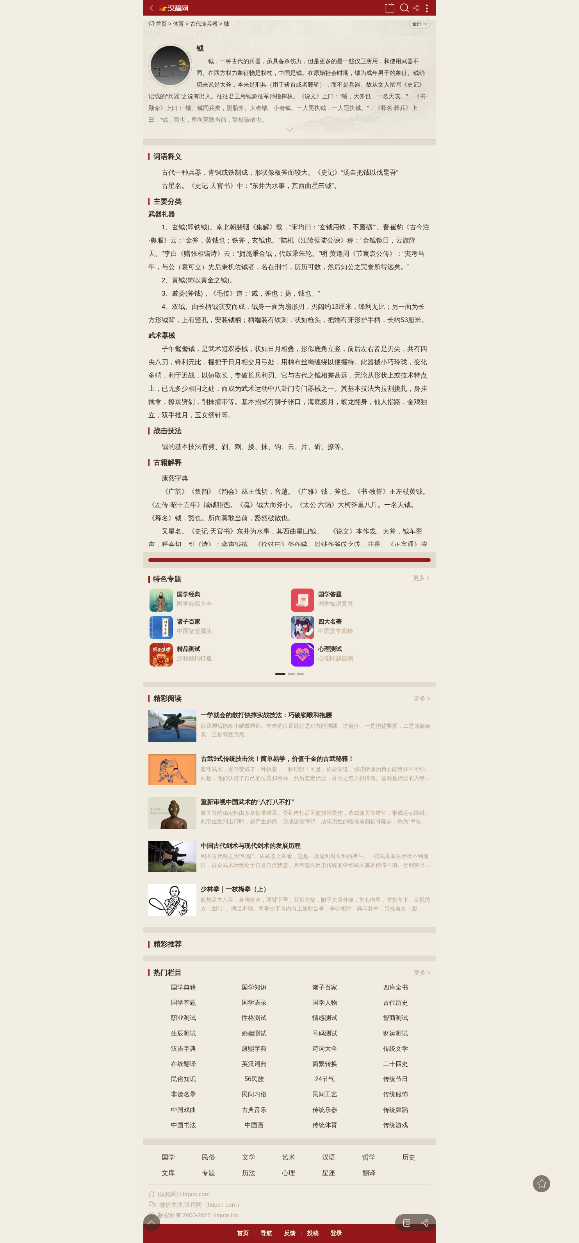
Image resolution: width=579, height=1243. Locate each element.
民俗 (208, 1157)
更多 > (422, 698)
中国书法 (183, 1125)
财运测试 (395, 1033)
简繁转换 (324, 1063)
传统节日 (395, 1079)
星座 (328, 1173)
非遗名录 (183, 1094)
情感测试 (324, 1017)
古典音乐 (254, 1109)
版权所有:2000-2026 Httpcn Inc (193, 1215)
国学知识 (254, 987)
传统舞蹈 (395, 1109)
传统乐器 (324, 1109)
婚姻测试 (254, 1033)
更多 (419, 578)
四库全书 (395, 987)
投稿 (313, 1233)
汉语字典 (183, 1048)
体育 (178, 24)
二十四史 (395, 1063)
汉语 (328, 1157)
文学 (248, 1157)
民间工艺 (324, 1094)
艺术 (288, 1157)
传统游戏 (395, 1125)
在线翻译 (183, 1063)
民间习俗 (254, 1094)
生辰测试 (183, 1033)
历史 (408, 1157)
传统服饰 (395, 1094)
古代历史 (395, 1002)
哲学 (369, 1157)
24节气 (325, 1079)
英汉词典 (254, 1063)
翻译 (369, 1173)
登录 (336, 1233)
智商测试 (395, 1017)
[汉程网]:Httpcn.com (179, 1194)
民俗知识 (183, 1079)
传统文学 (395, 1048)
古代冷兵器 (203, 24)
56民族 (254, 1079)
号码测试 (324, 1033)
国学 (168, 1157)
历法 (248, 1173)
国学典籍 (183, 987)
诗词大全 (324, 1048)
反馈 (290, 1233)
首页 (157, 24)
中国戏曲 (183, 1109)
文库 (168, 1173)
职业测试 (183, 1017)
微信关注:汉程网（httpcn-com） (195, 1204)
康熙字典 (254, 1048)
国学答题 (183, 1002)
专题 (208, 1173)
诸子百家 (324, 987)
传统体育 (324, 1125)
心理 (288, 1173)
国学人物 (324, 1002)
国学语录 (254, 1002)
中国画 (254, 1125)
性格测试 (254, 1017)
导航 (266, 1233)
